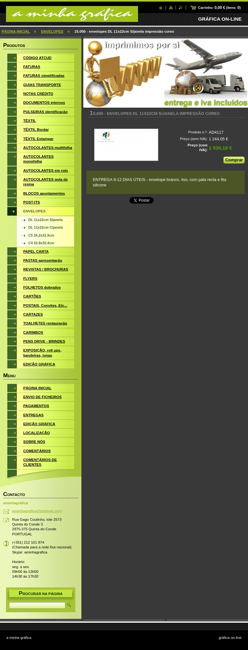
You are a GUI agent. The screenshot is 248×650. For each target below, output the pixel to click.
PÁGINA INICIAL (16, 31)
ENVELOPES (52, 31)
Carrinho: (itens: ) (219, 8)
